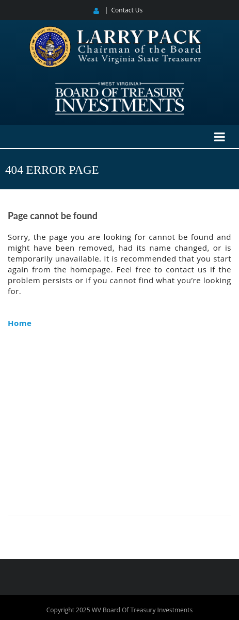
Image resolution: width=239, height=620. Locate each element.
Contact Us (127, 10)
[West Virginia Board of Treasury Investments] (119, 86)
